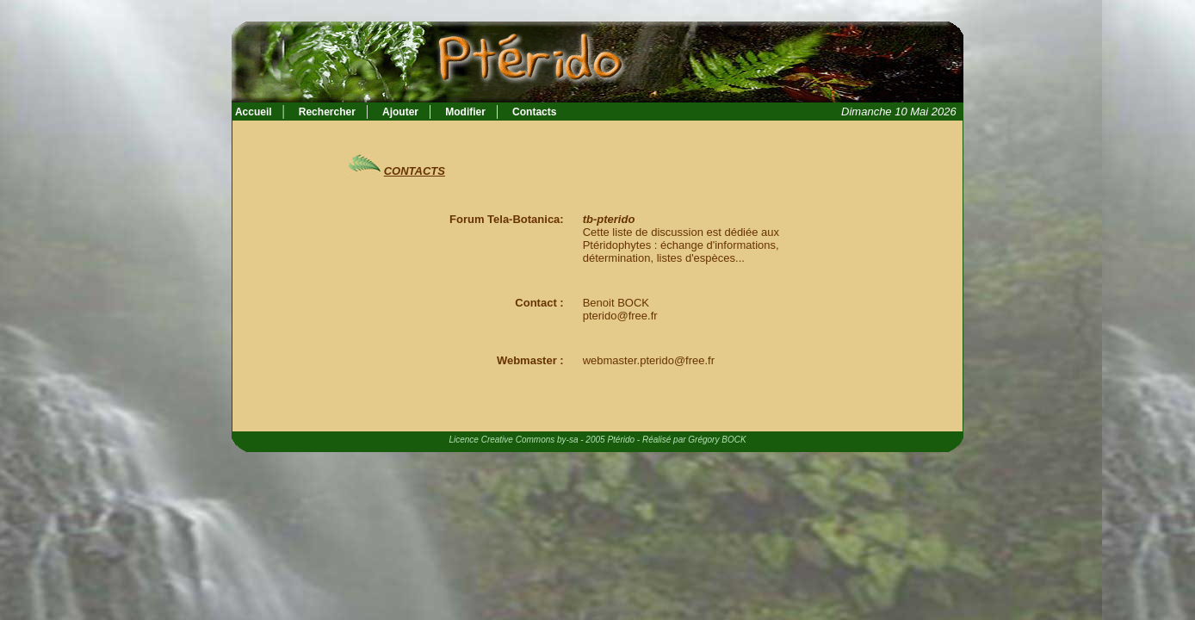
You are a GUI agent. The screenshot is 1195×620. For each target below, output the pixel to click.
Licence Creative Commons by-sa (513, 439)
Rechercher (327, 112)
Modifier (465, 112)
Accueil (252, 112)
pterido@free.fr (620, 315)
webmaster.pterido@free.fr (649, 360)
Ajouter (400, 112)
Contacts (534, 112)
